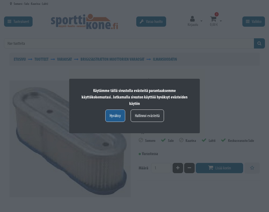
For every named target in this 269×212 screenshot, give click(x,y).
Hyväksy (115, 115)
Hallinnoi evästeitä (147, 115)
